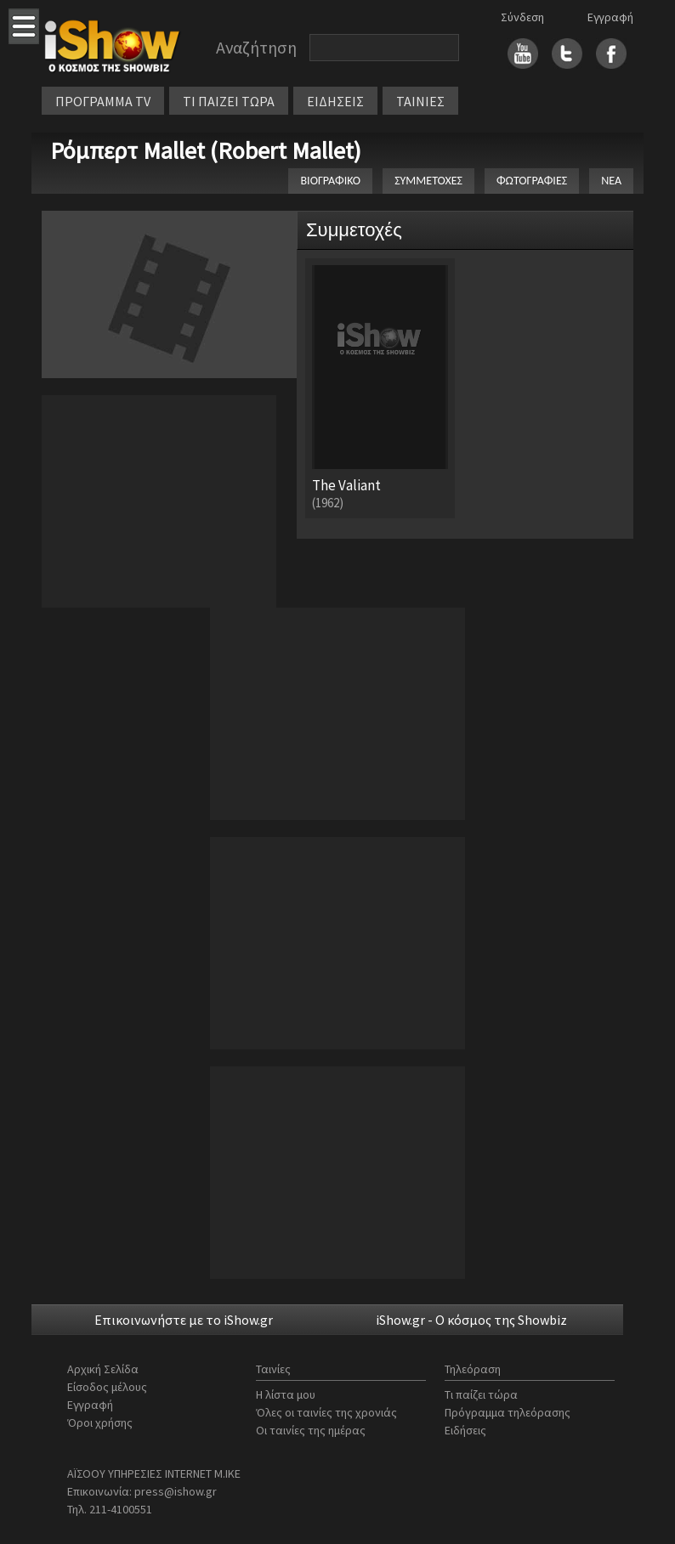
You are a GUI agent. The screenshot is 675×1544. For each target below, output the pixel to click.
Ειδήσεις (465, 1430)
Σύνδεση (522, 17)
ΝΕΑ (611, 180)
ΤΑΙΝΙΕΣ (420, 101)
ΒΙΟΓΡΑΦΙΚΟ (330, 180)
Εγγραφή (610, 17)
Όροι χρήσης (100, 1422)
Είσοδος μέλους (107, 1386)
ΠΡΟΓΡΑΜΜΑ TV (102, 101)
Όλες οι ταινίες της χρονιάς (326, 1412)
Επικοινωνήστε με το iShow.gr (183, 1319)
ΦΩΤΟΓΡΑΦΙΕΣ (531, 180)
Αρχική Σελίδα (103, 1369)
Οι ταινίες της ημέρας (311, 1430)
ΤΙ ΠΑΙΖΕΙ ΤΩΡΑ (229, 101)
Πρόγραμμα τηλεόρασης (507, 1412)
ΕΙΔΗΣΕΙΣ (335, 101)
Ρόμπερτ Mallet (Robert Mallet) (205, 150)
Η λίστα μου (285, 1394)
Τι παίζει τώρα (481, 1394)
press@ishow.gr (175, 1491)
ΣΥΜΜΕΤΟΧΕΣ (428, 180)
